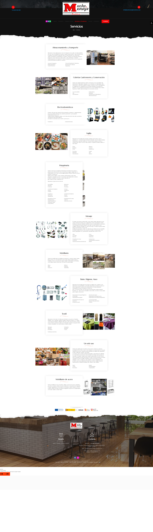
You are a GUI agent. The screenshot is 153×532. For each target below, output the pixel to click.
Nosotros (60, 21)
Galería (90, 21)
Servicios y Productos (80, 21)
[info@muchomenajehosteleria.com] (139, 7)
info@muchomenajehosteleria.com (131, 10)
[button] (151, 23)
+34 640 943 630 (16, 10)
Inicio (55, 21)
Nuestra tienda (69, 21)
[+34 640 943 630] (13, 7)
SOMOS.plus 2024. (72, 461)
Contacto (96, 21)
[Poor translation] (7, 474)
